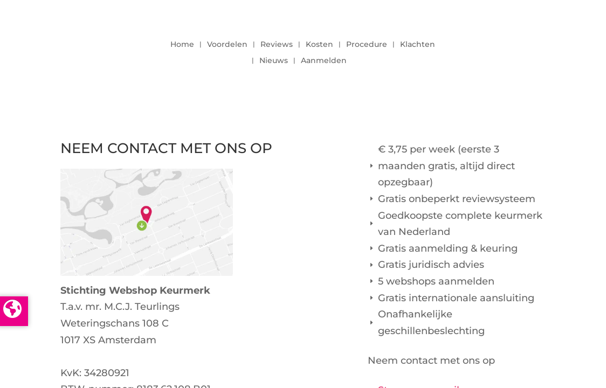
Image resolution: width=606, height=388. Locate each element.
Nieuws (273, 61)
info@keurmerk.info (108, 356)
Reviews (276, 44)
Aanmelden (324, 61)
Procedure (366, 44)
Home (182, 44)
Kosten (319, 44)
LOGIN (516, 49)
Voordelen (227, 44)
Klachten (417, 44)
